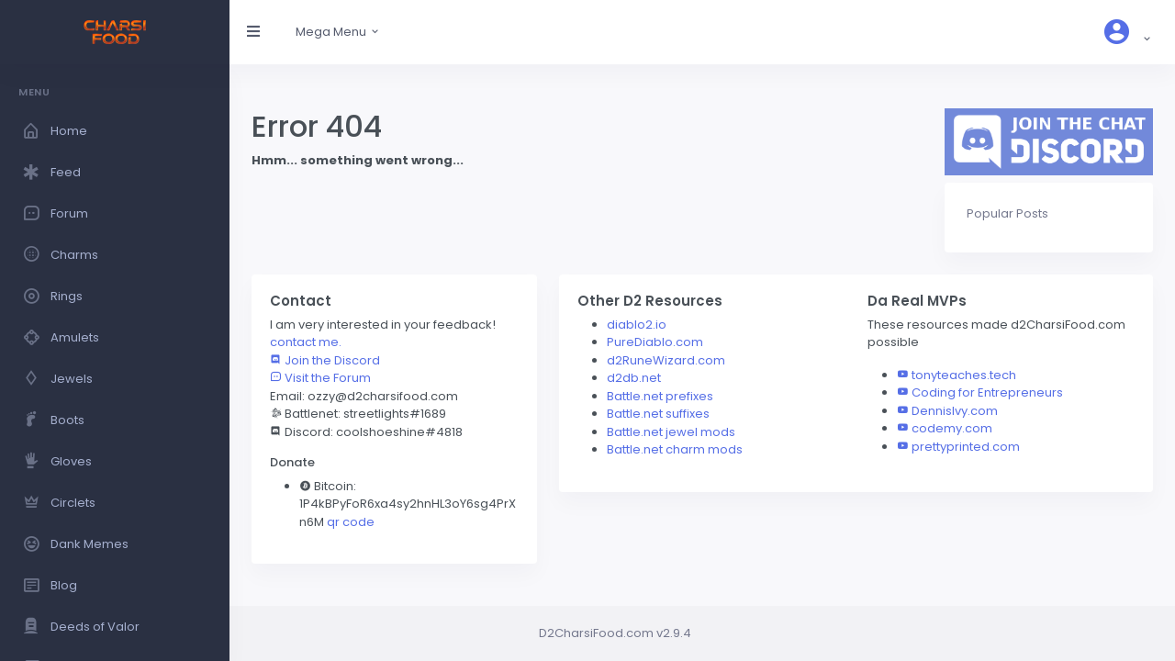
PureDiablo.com (655, 342)
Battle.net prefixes (660, 396)
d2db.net (634, 378)
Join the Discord (325, 360)
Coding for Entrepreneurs (987, 392)
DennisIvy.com (955, 411)
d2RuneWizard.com (666, 360)
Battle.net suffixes (658, 413)
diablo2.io (636, 324)
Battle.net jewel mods (671, 432)
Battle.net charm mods (675, 449)
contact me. (305, 342)
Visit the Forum (320, 378)
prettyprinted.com (966, 446)
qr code (351, 522)
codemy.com (952, 428)
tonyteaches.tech (964, 375)
